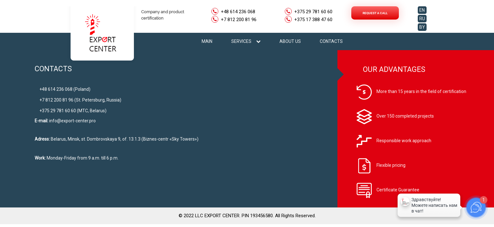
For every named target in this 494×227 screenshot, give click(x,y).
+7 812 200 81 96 (238, 19)
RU (422, 18)
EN (422, 10)
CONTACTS (331, 41)
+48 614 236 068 (238, 11)
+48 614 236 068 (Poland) (64, 89)
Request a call (375, 13)
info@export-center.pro (72, 120)
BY (422, 27)
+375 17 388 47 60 (313, 19)
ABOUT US (290, 41)
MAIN (207, 41)
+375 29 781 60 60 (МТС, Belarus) (72, 110)
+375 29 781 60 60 (313, 11)
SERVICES (246, 41)
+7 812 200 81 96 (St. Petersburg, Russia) (80, 99)
